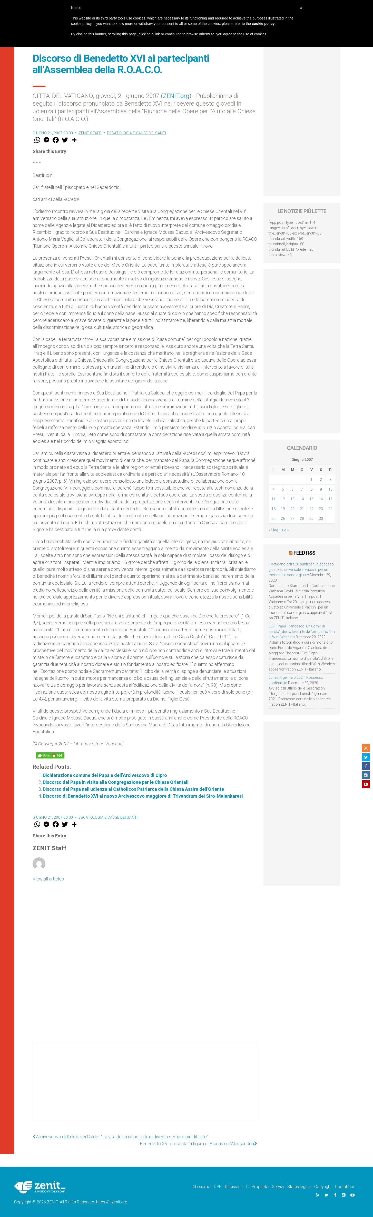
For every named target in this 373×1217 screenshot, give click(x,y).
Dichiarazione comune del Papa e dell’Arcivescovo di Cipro (105, 775)
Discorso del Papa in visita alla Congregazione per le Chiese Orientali (116, 782)
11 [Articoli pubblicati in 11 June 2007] (273, 499)
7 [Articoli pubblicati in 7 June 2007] (302, 489)
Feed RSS (304, 553)
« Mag (273, 530)
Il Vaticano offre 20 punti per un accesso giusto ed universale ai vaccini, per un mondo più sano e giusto (301, 569)
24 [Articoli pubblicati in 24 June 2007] (330, 509)
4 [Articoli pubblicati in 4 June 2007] (273, 489)
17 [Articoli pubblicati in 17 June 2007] (330, 499)
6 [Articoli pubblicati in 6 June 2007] (292, 489)
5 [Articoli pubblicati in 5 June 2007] (283, 489)
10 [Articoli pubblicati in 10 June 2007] (330, 489)
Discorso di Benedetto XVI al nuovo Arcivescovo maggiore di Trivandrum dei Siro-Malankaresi (143, 796)
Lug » (284, 530)
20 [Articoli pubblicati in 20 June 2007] (292, 509)
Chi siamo (201, 1186)
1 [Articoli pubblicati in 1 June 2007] (311, 480)
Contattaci (344, 1186)
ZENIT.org (176, 95)
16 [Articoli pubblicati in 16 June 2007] (321, 499)
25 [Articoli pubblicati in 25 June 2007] (273, 518)
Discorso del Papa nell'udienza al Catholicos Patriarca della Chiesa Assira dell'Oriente (133, 789)
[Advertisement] (144, 1087)
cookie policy (263, 24)
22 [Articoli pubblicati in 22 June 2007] (311, 509)
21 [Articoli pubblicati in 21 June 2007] (302, 509)
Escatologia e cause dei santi (136, 133)
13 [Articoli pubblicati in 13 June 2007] (292, 499)
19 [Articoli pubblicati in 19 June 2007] (283, 509)
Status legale (299, 1186)
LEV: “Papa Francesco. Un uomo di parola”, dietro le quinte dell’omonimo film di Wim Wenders (302, 631)
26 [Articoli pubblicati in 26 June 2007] (283, 518)
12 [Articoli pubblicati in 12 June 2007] (283, 499)
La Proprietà (257, 1186)
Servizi (278, 1186)
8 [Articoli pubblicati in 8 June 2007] (311, 489)
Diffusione (234, 1186)
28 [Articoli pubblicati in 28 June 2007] (302, 518)
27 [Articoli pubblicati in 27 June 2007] (292, 518)
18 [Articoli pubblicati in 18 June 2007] (273, 509)
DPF (217, 1186)
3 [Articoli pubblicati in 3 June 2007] (330, 480)
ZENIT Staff (90, 133)
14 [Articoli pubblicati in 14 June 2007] (302, 499)
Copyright (322, 1186)
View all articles (48, 878)
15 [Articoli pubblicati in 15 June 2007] (311, 499)
